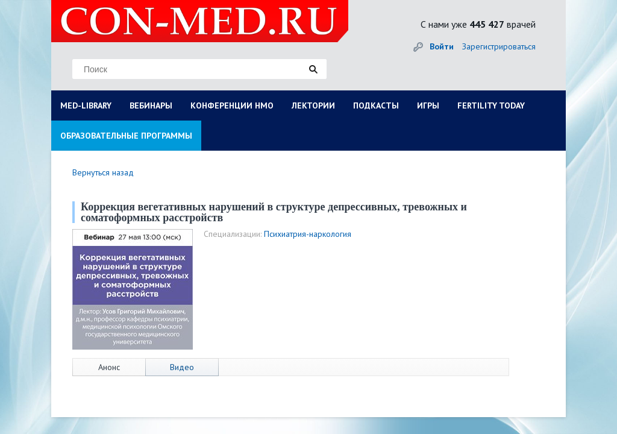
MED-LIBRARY (85, 105)
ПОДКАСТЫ (376, 105)
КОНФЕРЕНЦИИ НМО (232, 105)
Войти (442, 46)
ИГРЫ (428, 105)
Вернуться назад (103, 172)
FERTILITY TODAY (491, 105)
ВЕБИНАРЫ (151, 105)
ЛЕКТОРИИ (313, 105)
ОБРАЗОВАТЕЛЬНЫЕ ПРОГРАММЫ (126, 135)
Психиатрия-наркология (307, 233)
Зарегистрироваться (499, 46)
